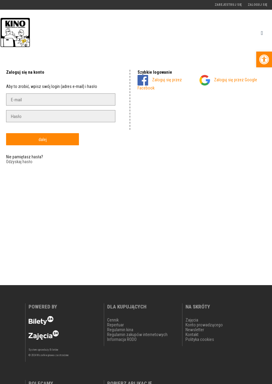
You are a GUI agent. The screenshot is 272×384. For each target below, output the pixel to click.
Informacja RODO (122, 339)
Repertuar (115, 324)
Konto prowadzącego (204, 324)
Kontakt (192, 334)
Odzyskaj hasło (19, 161)
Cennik (113, 320)
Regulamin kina (120, 329)
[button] (264, 59)
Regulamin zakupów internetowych (137, 334)
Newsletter (194, 329)
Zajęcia (191, 320)
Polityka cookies (199, 339)
